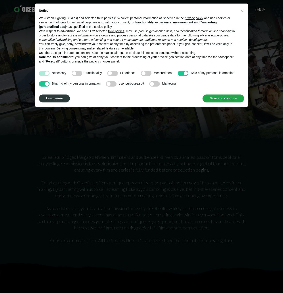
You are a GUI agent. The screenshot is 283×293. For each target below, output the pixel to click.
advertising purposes (214, 35)
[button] (241, 10)
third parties (116, 31)
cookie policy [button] (103, 26)
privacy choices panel (104, 61)
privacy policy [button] (194, 18)
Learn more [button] (54, 98)
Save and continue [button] (223, 98)
